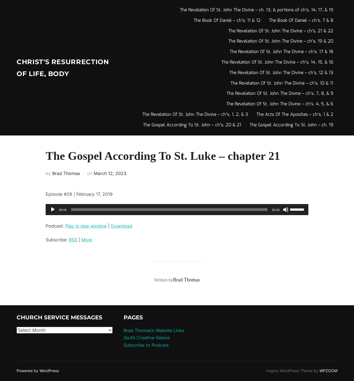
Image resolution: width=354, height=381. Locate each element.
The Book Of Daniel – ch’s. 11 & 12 (227, 20)
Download (121, 226)
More (86, 239)
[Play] (53, 209)
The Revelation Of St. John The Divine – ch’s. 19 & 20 (280, 41)
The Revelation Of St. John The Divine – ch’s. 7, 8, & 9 (280, 93)
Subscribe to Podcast (146, 345)
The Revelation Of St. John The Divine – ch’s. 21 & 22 (280, 31)
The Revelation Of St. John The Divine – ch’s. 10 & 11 (281, 83)
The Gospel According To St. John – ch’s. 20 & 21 (192, 125)
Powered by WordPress (38, 370)
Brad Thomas (66, 173)
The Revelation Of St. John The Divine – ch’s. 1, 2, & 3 (195, 114)
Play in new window (86, 226)
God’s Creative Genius (147, 337)
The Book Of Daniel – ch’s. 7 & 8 (301, 20)
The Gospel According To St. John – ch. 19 (291, 125)
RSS (73, 239)
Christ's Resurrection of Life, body (55, 67)
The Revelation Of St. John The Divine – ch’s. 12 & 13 (281, 72)
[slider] (169, 209)
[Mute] (285, 209)
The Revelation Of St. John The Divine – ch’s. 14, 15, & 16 (277, 62)
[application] (177, 209)
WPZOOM (328, 370)
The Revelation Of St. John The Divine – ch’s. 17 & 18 (281, 51)
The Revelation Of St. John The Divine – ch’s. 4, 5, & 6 (279, 104)
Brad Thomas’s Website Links (154, 330)
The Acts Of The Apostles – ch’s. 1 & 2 (294, 114)
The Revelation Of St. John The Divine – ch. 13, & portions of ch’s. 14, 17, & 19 (256, 10)
